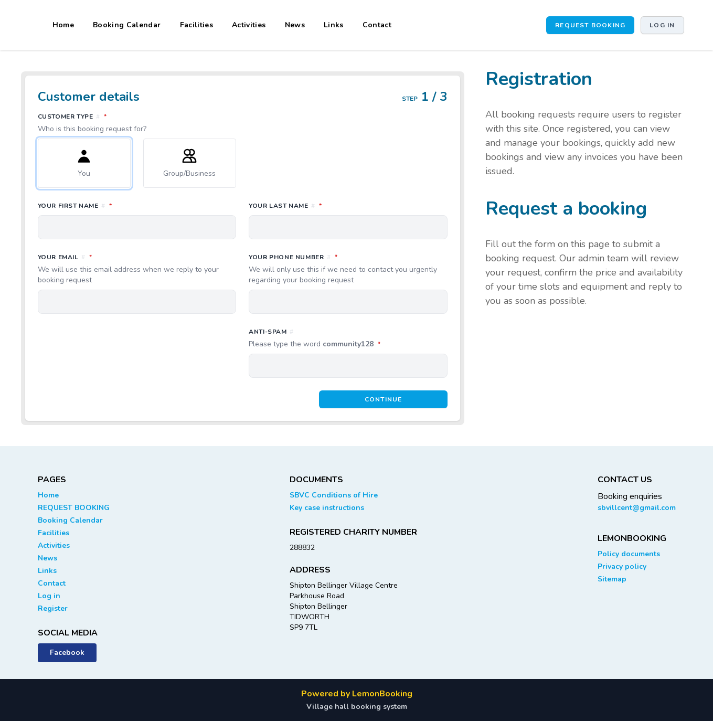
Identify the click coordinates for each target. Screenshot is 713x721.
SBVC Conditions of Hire (334, 495)
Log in (662, 25)
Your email (137, 268)
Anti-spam (348, 338)
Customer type (243, 122)
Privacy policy (622, 566)
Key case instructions (327, 508)
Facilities (197, 25)
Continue (383, 399)
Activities (249, 25)
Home (63, 25)
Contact (377, 25)
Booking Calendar (127, 25)
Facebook (67, 653)
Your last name (332, 205)
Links (334, 25)
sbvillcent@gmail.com (637, 508)
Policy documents (629, 554)
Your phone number (348, 268)
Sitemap (612, 579)
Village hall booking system (356, 707)
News (295, 25)
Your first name (122, 205)
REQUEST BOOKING (590, 25)
